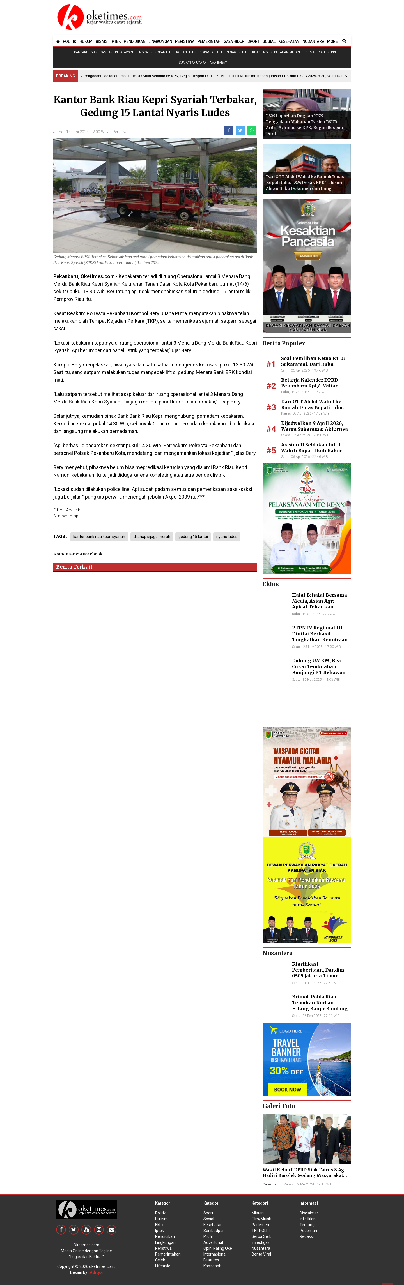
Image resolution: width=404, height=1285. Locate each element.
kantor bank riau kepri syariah (99, 536)
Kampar (106, 52)
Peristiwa (121, 132)
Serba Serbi (262, 1236)
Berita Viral (261, 1254)
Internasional (214, 1254)
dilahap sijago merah (152, 536)
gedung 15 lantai (194, 536)
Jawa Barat (218, 62)
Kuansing (260, 52)
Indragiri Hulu (211, 52)
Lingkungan (165, 1242)
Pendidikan (165, 1236)
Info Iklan (308, 1219)
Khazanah (212, 1266)
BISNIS (102, 41)
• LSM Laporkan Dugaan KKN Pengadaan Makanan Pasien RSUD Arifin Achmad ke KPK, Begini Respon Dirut (124, 76)
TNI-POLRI (261, 1230)
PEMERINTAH (209, 41)
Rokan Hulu (186, 52)
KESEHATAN (288, 41)
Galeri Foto (270, 1184)
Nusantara (261, 1248)
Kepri (331, 52)
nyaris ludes (228, 536)
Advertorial (213, 1242)
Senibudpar (213, 1230)
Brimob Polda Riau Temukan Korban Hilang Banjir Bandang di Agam (320, 1005)
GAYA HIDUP (234, 41)
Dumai (310, 52)
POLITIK (69, 41)
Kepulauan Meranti (286, 52)
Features (211, 1260)
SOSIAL (269, 41)
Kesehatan (212, 1224)
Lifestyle (162, 1266)
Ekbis (159, 1224)
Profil (208, 1236)
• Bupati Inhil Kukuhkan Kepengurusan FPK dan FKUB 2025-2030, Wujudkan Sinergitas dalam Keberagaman (308, 76)
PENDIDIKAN (134, 41)
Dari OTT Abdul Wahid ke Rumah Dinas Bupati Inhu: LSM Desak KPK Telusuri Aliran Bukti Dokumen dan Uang (305, 182)
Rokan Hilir (164, 52)
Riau (321, 52)
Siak (94, 52)
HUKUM (86, 41)
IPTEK (116, 41)
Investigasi (261, 1242)
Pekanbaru (79, 52)
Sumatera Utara (192, 62)
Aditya (96, 1272)
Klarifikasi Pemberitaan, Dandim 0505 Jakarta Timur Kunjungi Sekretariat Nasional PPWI (318, 975)
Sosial (208, 1219)
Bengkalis (144, 52)
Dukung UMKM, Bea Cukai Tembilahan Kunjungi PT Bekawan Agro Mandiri (319, 669)
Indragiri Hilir (238, 52)
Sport (208, 1213)
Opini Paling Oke (217, 1248)
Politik (160, 1213)
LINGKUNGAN (160, 41)
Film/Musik (261, 1219)
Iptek (159, 1230)
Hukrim (161, 1219)
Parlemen (260, 1224)
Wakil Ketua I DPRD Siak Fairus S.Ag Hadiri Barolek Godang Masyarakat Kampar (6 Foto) (303, 1175)
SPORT (253, 41)
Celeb (160, 1260)
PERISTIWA (184, 41)
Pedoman (308, 1230)
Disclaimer (309, 1213)
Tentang (307, 1224)
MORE (332, 41)
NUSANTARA (313, 41)
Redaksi (307, 1236)
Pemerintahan (168, 1254)
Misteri (258, 1213)
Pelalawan (124, 52)
